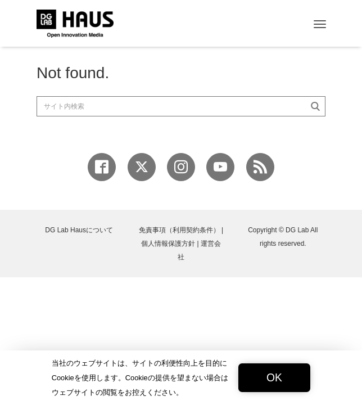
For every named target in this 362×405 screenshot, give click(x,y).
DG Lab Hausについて (79, 230)
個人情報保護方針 (168, 244)
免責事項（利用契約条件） (179, 230)
